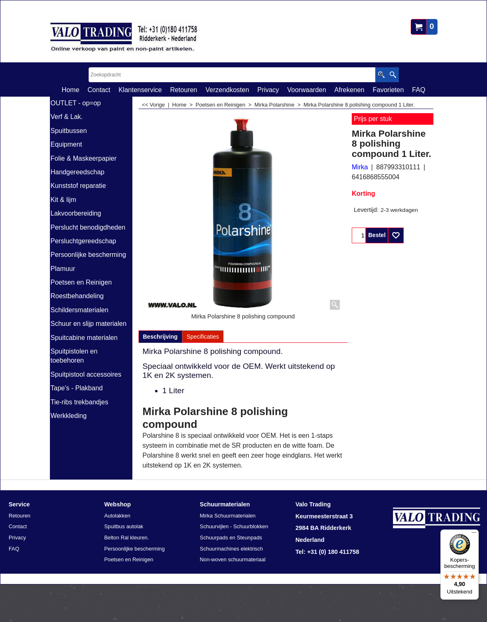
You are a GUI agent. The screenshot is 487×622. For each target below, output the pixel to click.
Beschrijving (160, 336)
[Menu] (474, 534)
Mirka (360, 167)
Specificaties (203, 336)
